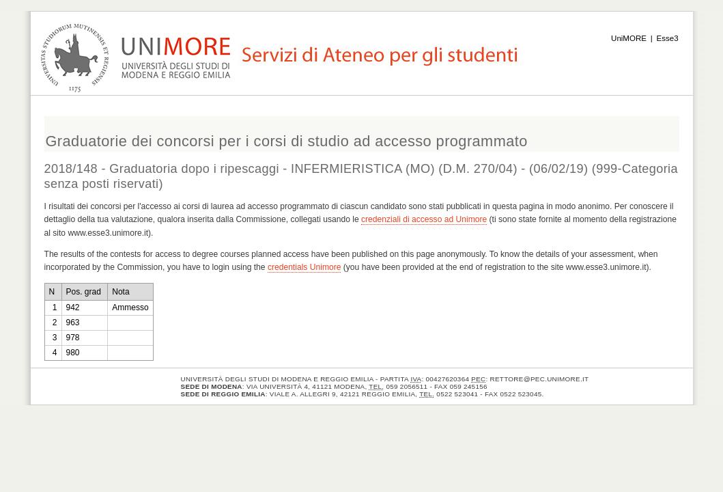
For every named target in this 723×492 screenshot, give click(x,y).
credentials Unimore (304, 267)
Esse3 (668, 38)
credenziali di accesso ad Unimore (424, 219)
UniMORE (629, 38)
